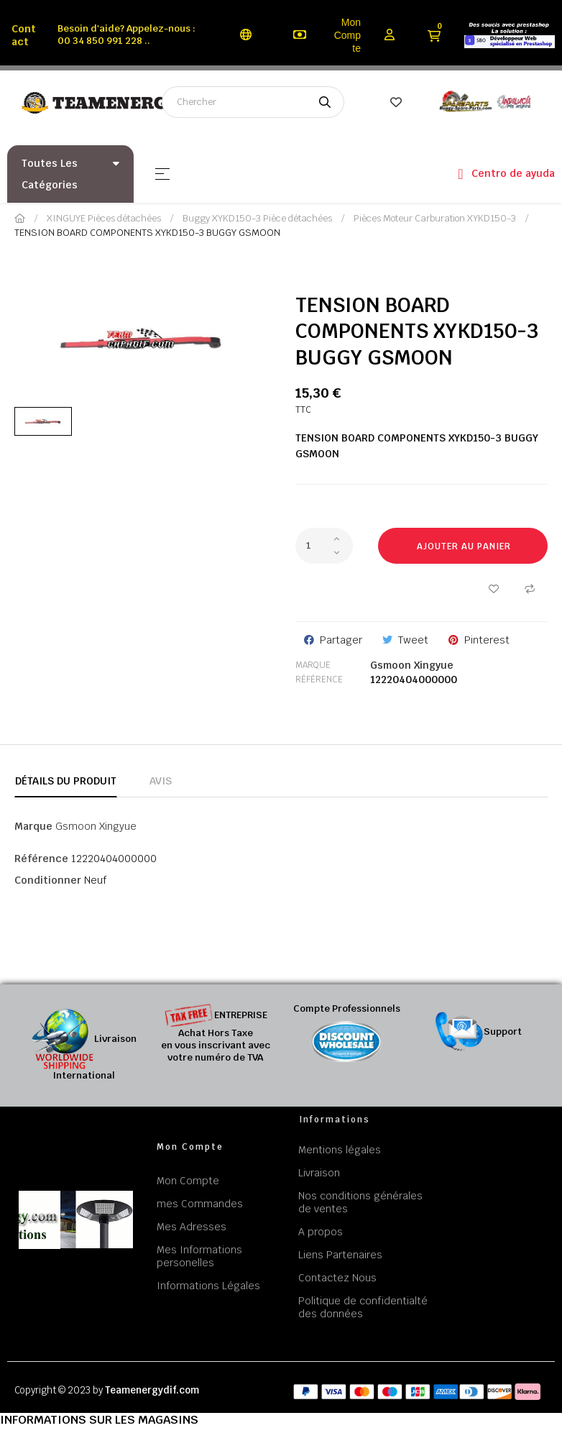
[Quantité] (324, 546)
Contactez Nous (337, 1277)
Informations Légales (208, 1285)
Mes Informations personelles (199, 1256)
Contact (23, 35)
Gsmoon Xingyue (411, 665)
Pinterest (487, 639)
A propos (320, 1231)
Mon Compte (347, 35)
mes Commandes (200, 1203)
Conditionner (47, 880)
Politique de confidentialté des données (363, 1307)
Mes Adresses (191, 1226)
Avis (160, 780)
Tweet (413, 639)
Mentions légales (339, 1149)
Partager (341, 639)
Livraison (319, 1172)
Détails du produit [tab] (65, 780)
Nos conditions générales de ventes (360, 1202)
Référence (319, 679)
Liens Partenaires (340, 1254)
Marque (313, 665)
